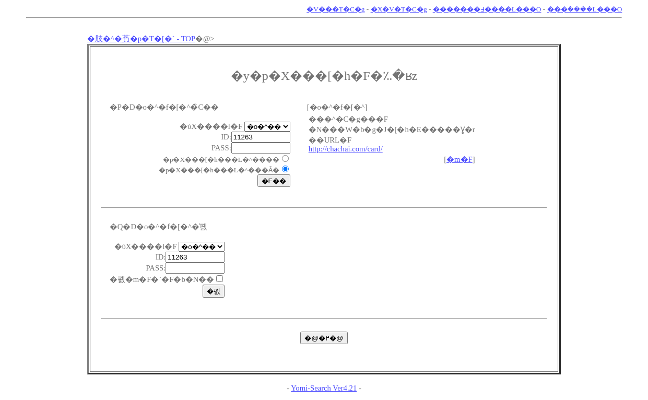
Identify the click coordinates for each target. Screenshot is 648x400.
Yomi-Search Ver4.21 (324, 388)
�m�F (459, 159)
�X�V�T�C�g (399, 9)
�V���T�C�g (335, 9)
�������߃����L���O (487, 9)
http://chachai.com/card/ (346, 149)
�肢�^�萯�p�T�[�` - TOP (141, 38)
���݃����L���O (584, 9)
